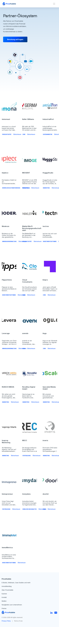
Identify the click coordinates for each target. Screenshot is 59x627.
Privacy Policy (6, 621)
